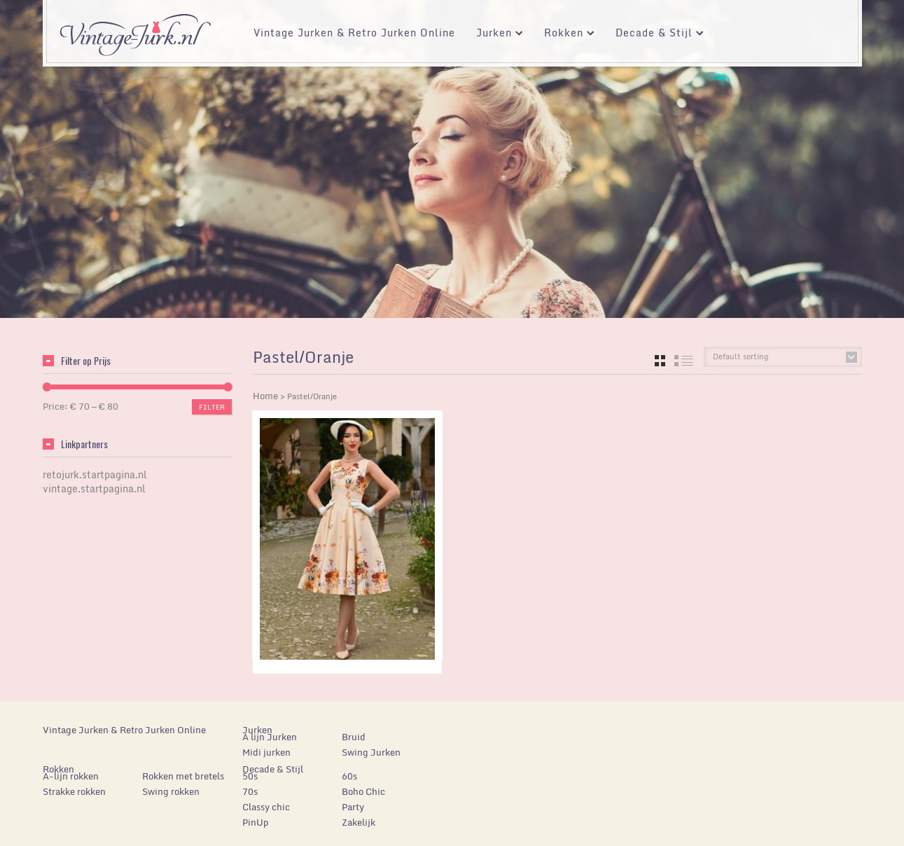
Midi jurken (266, 752)
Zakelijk (358, 822)
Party (353, 807)
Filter (212, 406)
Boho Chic (363, 791)
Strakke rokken (74, 791)
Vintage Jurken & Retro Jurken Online (354, 33)
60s (349, 776)
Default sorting (740, 356)
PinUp (255, 822)
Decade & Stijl (654, 35)
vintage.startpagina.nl (94, 488)
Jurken (494, 35)
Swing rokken (171, 791)
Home (265, 395)
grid (660, 360)
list (683, 360)
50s (250, 776)
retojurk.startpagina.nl (95, 474)
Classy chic (266, 807)
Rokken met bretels (183, 776)
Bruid (354, 737)
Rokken (564, 35)
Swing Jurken (371, 752)
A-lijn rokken (71, 776)
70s (250, 791)
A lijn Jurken (269, 737)
